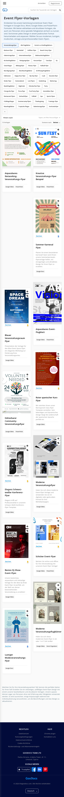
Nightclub (22, 86)
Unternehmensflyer (25, 55)
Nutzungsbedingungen (24, 737)
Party (46, 86)
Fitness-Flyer (32, 66)
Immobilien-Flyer (48, 91)
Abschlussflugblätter (25, 71)
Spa (41, 96)
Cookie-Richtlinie (24, 743)
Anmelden (42, 3)
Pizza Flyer (21, 91)
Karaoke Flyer (53, 76)
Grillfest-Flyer (31, 50)
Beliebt (55, 122)
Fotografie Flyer (9, 91)
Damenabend (19, 81)
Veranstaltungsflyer (10, 45)
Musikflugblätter (9, 86)
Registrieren (55, 3)
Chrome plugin (49, 734)
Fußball (34, 96)
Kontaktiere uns (50, 737)
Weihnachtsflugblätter (42, 55)
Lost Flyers (31, 81)
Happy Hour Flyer (20, 76)
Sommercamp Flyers (24, 101)
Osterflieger (8, 66)
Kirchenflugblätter (10, 60)
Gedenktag (42, 81)
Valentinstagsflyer (39, 106)
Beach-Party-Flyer (46, 50)
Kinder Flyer (7, 81)
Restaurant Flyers (9, 96)
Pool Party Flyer (34, 91)
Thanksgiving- (39, 101)
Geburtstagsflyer (9, 55)
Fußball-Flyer (44, 66)
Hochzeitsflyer (53, 106)
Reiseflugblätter (9, 106)
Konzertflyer (38, 60)
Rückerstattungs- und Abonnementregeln (23, 746)
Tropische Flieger (23, 106)
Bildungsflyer (20, 66)
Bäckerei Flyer (8, 50)
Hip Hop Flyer (33, 76)
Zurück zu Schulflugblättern (43, 45)
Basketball (20, 50)
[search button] (60, 10)
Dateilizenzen (24, 734)
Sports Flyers (51, 96)
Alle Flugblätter (25, 45)
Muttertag (53, 81)
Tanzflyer (49, 60)
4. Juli (43, 76)
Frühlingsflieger (9, 101)
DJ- (57, 60)
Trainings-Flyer (53, 101)
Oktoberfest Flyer (34, 86)
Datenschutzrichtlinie (24, 740)
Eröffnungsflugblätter (43, 71)
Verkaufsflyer (23, 96)
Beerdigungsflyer (9, 71)
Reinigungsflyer (25, 60)
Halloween (7, 76)
